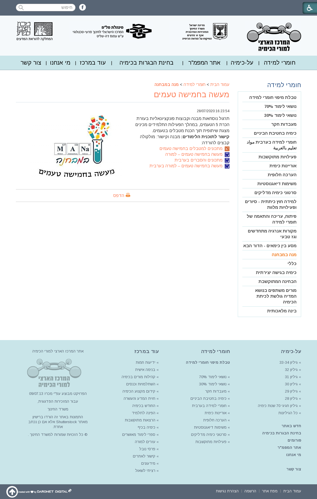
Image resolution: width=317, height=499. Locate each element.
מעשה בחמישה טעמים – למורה (197, 154)
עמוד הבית (219, 84)
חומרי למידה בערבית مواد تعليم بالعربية (272, 145)
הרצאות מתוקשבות (139, 420)
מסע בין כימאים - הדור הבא (270, 245)
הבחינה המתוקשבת (277, 281)
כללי (292, 263)
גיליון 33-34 (289, 362)
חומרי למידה (279, 62)
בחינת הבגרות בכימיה (146, 62)
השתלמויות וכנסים (140, 384)
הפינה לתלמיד (143, 413)
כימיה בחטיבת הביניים (275, 133)
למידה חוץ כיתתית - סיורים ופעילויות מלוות (271, 204)
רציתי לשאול (145, 470)
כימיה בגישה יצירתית (276, 272)
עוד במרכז (93, 62)
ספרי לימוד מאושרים (138, 434)
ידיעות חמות (145, 362)
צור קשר (30, 62)
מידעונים (148, 463)
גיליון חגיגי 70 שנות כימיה (277, 406)
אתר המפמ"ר (204, 62)
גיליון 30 (291, 384)
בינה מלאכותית (282, 310)
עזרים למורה (144, 442)
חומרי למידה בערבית (209, 406)
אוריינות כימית (283, 165)
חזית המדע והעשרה (138, 398)
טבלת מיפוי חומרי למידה (273, 97)
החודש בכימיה (143, 406)
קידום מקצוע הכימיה (138, 391)
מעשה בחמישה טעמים (191, 94)
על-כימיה (242, 62)
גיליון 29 (291, 391)
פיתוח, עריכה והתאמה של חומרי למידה (272, 219)
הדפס (118, 195)
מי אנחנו (60, 62)
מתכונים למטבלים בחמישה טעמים (194, 148)
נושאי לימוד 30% (280, 115)
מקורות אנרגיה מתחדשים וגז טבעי (272, 233)
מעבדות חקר (284, 124)
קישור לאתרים (143, 456)
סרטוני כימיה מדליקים (275, 192)
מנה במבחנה (166, 84)
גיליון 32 (291, 369)
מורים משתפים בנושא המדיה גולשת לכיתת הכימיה (276, 296)
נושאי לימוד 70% (280, 106)
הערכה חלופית (282, 174)
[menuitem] (279, 63)
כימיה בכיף (146, 427)
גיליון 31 (291, 377)
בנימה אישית (145, 369)
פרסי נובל (147, 449)
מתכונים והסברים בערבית (202, 159)
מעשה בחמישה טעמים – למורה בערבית (189, 165)
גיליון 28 (291, 398)
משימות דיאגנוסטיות (277, 183)
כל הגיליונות (288, 413)
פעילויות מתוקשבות (277, 156)
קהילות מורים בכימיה (138, 377)
